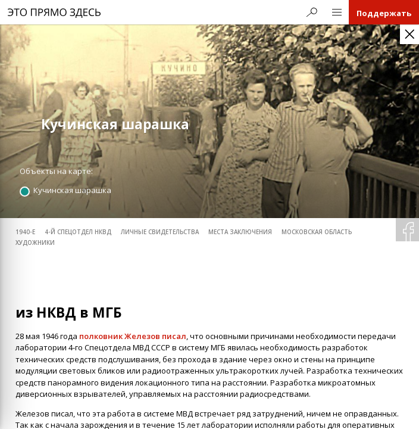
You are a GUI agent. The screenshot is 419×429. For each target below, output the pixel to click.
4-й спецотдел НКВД (78, 232)
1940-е (25, 232)
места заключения (240, 232)
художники (35, 243)
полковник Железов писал (132, 335)
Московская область (317, 232)
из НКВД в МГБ (68, 312)
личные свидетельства (160, 232)
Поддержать (384, 13)
